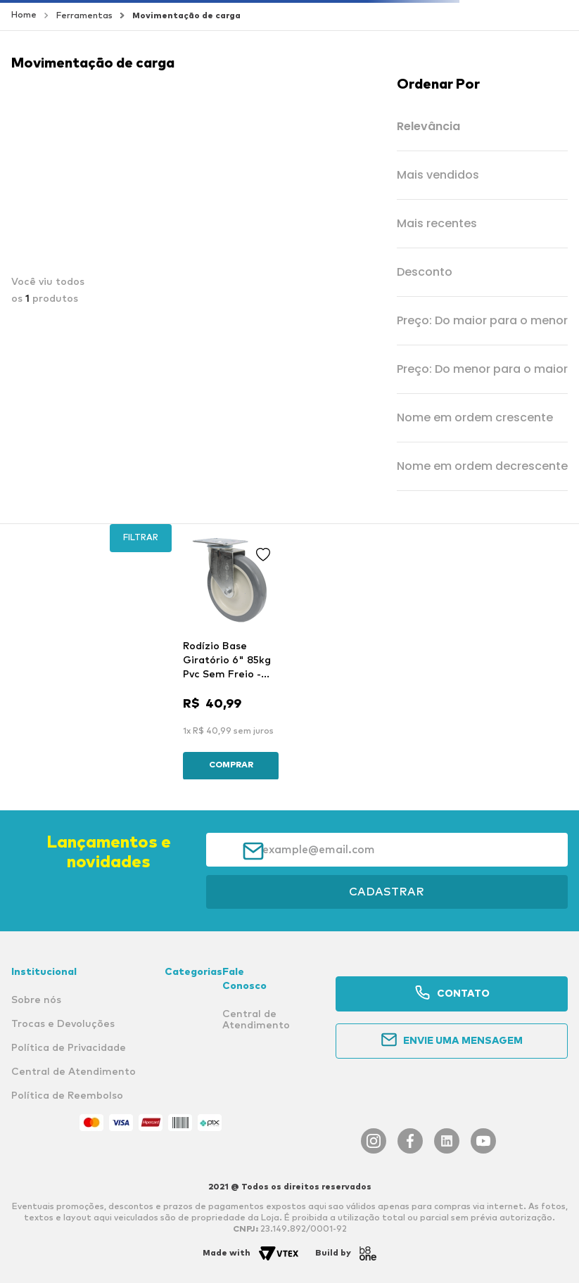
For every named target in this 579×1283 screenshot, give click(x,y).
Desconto (424, 272)
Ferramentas (84, 16)
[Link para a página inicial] (24, 15)
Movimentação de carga (186, 16)
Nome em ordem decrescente (482, 466)
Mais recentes (437, 224)
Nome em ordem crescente (475, 418)
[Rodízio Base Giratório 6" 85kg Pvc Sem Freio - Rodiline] (231, 655)
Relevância (428, 127)
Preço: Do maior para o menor (482, 321)
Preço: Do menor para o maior (482, 369)
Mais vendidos (438, 175)
